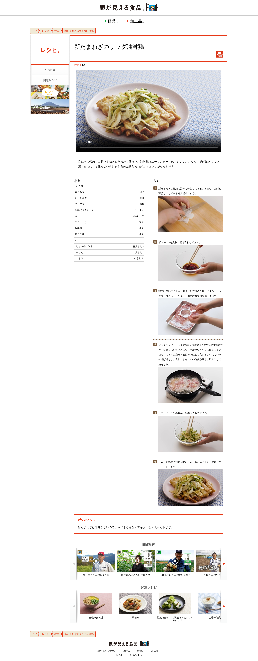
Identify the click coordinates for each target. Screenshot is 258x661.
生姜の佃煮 (215, 617)
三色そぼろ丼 (96, 617)
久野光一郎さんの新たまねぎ (175, 574)
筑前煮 (135, 617)
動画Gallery (136, 655)
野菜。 (141, 650)
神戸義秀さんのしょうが (96, 574)
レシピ (45, 30)
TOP (34, 30)
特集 (56, 30)
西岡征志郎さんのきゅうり (135, 574)
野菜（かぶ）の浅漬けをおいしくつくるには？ (175, 619)
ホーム (127, 650)
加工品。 (156, 650)
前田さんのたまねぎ (215, 574)
